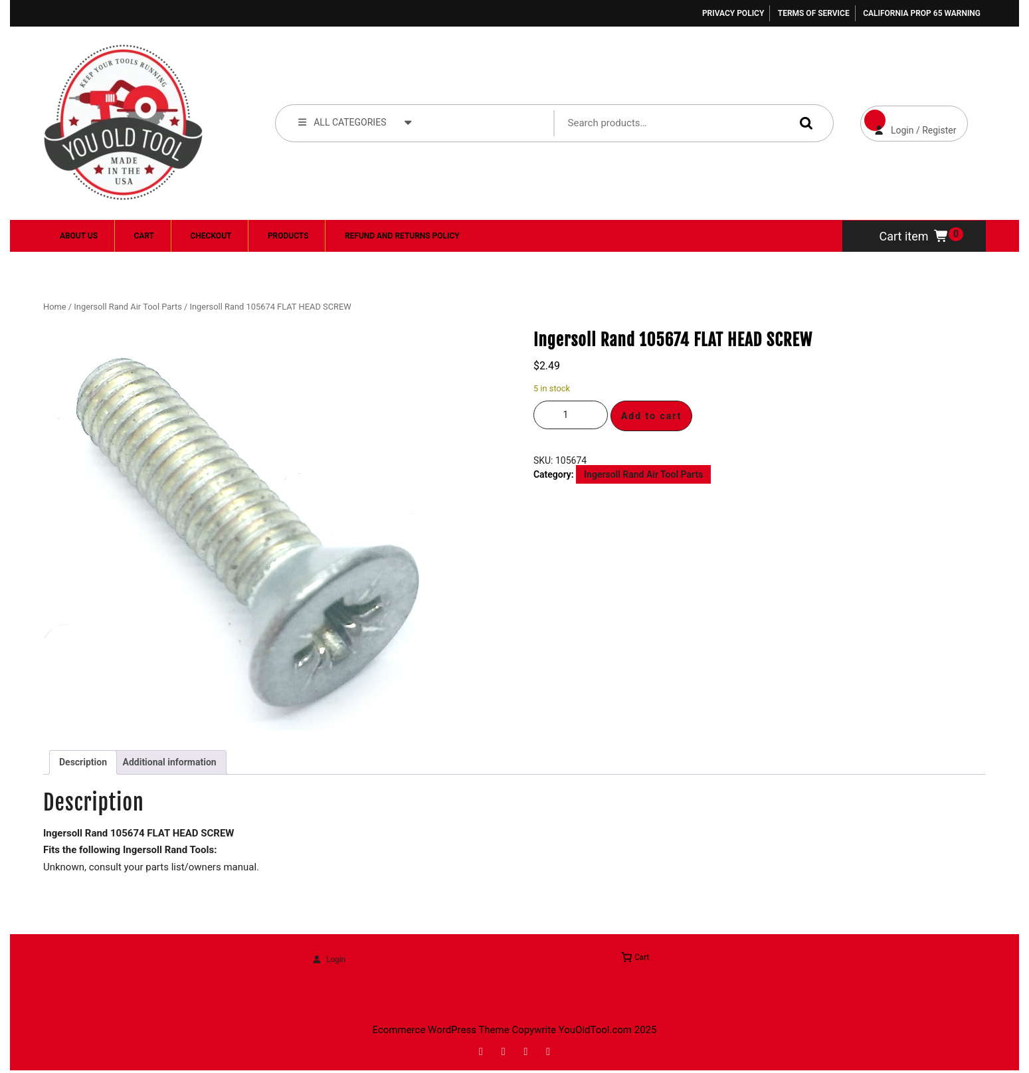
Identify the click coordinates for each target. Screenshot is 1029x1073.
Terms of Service (814, 13)
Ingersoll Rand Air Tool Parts (127, 307)
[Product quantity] (570, 415)
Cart (144, 236)
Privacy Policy (733, 13)
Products (288, 236)
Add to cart (651, 416)
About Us (79, 236)
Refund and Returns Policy (402, 236)
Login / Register (908, 121)
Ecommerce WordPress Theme (441, 1030)
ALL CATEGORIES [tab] (355, 122)
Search (803, 122)
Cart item (914, 236)
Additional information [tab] (170, 762)
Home (54, 307)
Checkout (210, 236)
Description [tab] (83, 762)
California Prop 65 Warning (922, 13)
